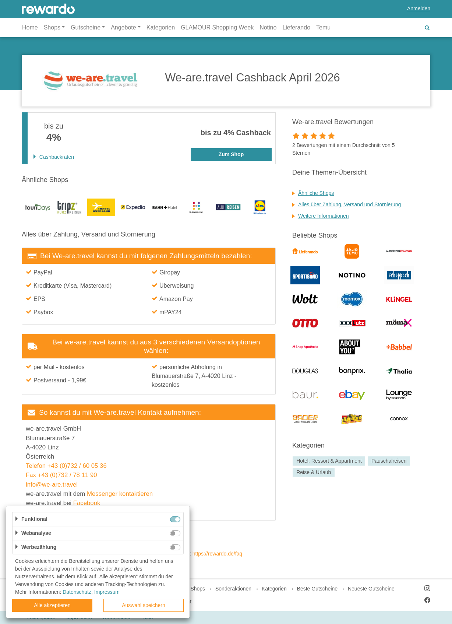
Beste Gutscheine (317, 589)
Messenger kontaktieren (120, 493)
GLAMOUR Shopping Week (217, 27)
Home (30, 27)
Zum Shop (231, 154)
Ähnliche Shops (316, 193)
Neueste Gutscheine (371, 589)
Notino (267, 27)
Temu (323, 27)
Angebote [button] (123, 27)
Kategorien (160, 27)
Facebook (86, 502)
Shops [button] (52, 27)
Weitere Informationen (323, 216)
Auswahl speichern (143, 605)
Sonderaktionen (233, 589)
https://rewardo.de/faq (217, 554)
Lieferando (296, 27)
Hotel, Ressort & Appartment (328, 461)
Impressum (107, 592)
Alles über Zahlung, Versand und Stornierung (349, 204)
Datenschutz (77, 592)
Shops (197, 589)
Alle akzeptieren (52, 605)
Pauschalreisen (389, 461)
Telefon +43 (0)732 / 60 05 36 (66, 465)
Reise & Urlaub (313, 472)
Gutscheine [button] (85, 27)
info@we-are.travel (52, 484)
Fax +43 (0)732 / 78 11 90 (61, 474)
